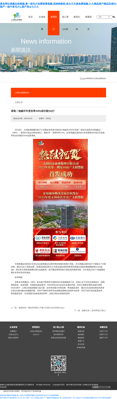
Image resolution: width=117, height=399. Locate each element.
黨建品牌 (81, 331)
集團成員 (88, 23)
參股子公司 (104, 338)
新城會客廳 (81, 347)
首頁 (30, 17)
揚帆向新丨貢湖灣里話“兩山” (94, 310)
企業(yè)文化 (13, 334)
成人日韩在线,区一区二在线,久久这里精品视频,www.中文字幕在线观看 (85, 398)
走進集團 (42, 23)
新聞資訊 (53, 23)
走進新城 (13, 327)
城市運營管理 (58, 334)
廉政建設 (81, 338)
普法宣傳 (81, 344)
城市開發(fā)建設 (58, 331)
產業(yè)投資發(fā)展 (58, 338)
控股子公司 (104, 334)
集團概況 (13, 331)
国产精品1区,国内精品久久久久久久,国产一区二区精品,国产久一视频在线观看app (29, 398)
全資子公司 (104, 331)
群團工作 (81, 341)
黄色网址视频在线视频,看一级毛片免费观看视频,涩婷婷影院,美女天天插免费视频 (29, 395)
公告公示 (19, 102)
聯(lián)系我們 (13, 338)
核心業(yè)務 (65, 23)
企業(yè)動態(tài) (22, 93)
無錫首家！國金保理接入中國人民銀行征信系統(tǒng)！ (42, 308)
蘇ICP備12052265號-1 (74, 385)
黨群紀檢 (77, 23)
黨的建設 (81, 334)
